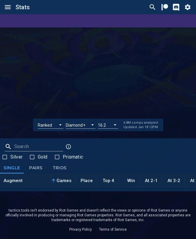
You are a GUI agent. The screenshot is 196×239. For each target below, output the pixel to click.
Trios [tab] (59, 168)
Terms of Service (113, 229)
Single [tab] (12, 168)
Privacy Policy (80, 229)
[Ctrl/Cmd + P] (152, 7)
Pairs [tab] (36, 168)
